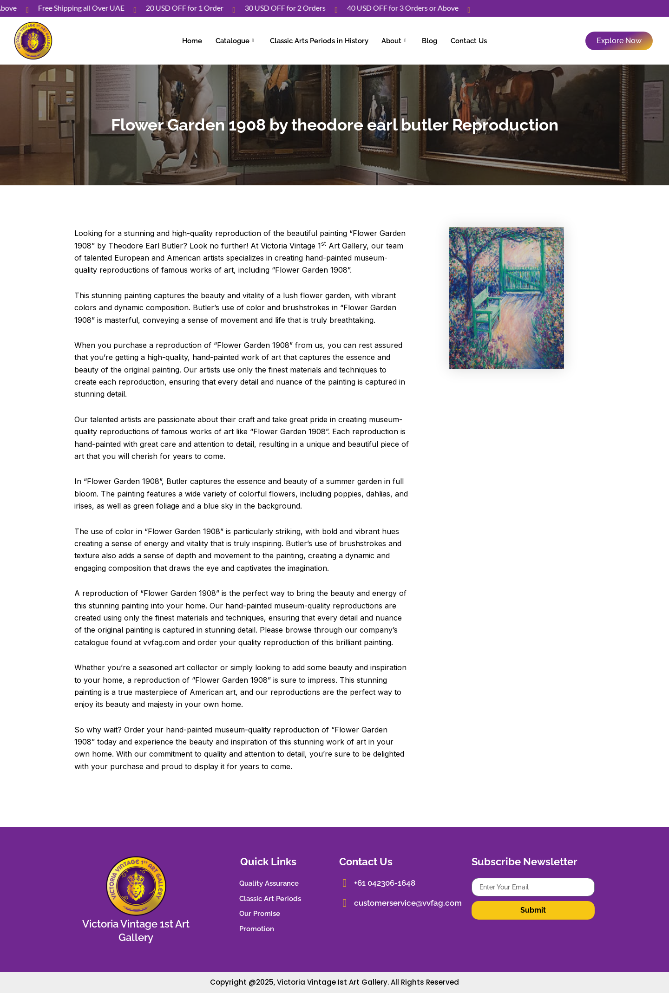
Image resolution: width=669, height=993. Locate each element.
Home (202, 40)
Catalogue (240, 40)
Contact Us (459, 40)
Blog (424, 40)
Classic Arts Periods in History (321, 40)
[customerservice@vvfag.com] (343, 901)
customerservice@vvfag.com (404, 901)
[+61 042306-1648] (343, 882)
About (392, 40)
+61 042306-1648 (383, 882)
